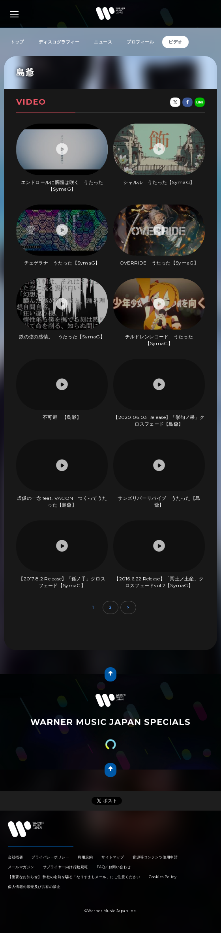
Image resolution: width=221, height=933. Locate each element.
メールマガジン (21, 867)
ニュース (103, 42)
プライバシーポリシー (50, 857)
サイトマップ (112, 857)
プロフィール (140, 42)
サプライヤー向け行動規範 (65, 867)
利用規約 (85, 857)
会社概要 (15, 857)
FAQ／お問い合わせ (114, 867)
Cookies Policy (162, 877)
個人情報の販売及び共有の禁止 (34, 886)
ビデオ (175, 42)
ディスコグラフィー (59, 42)
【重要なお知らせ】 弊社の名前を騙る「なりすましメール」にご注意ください (74, 877)
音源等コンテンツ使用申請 (155, 857)
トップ (17, 42)
